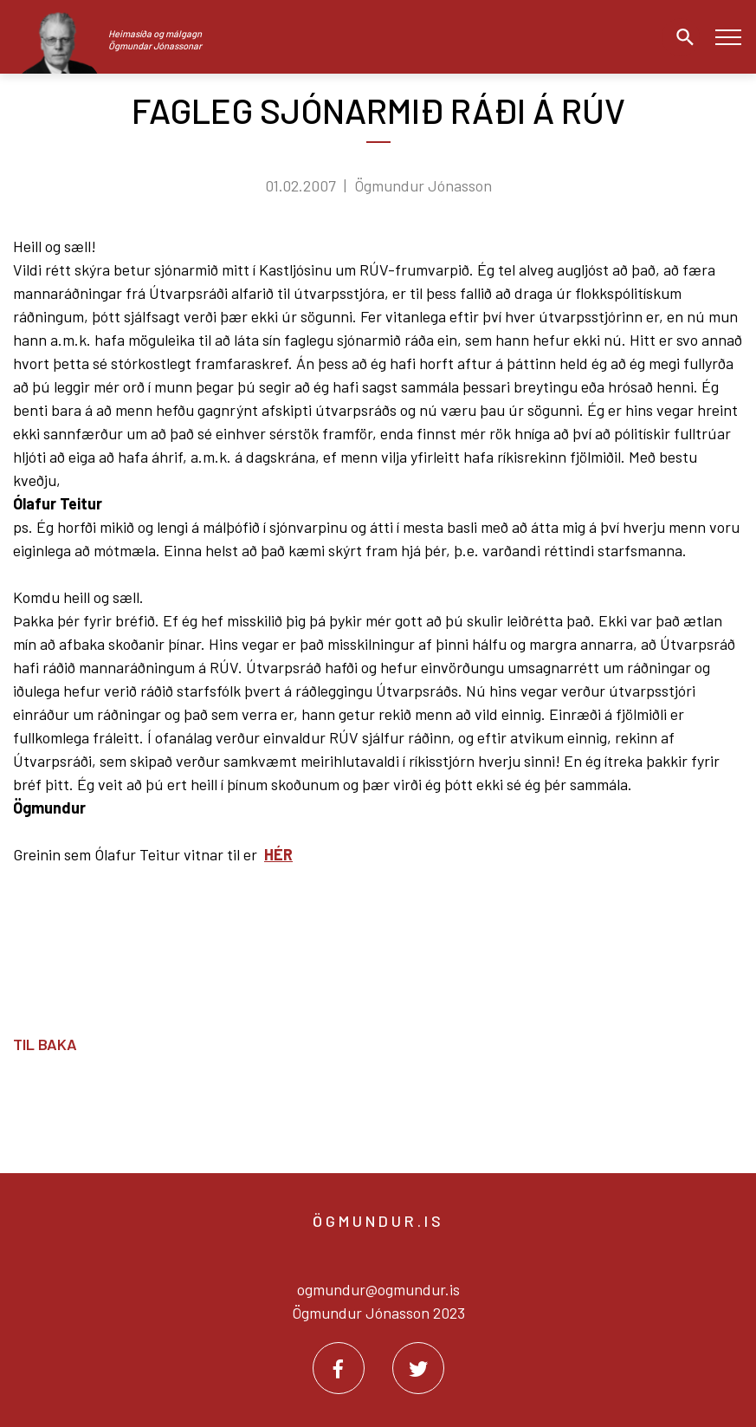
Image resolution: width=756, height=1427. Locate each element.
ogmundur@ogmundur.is (378, 1289)
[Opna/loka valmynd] (728, 37)
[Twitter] (418, 1368)
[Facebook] (339, 1368)
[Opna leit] (681, 37)
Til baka (45, 1044)
